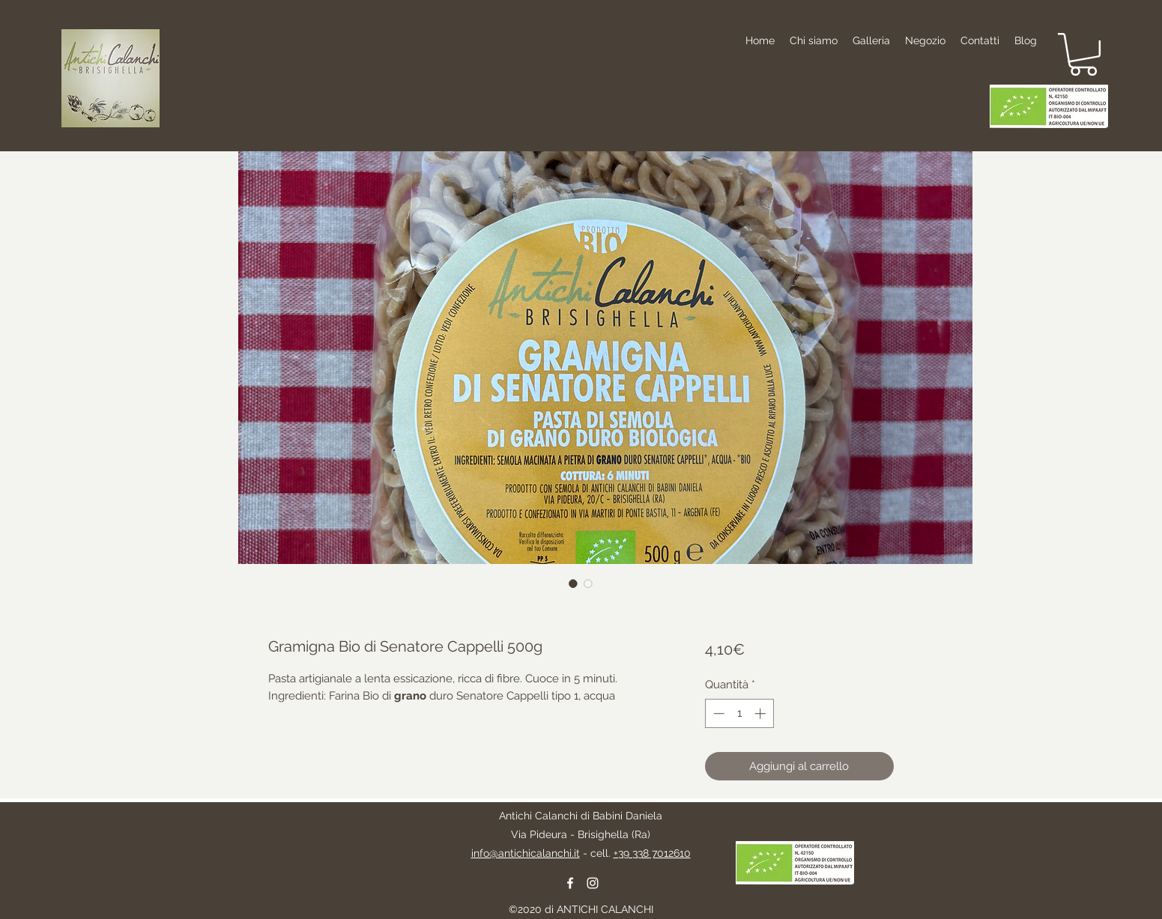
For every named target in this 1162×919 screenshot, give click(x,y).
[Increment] (761, 713)
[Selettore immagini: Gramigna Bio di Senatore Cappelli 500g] (573, 583)
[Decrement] (717, 713)
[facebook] (570, 883)
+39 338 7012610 (652, 853)
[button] (1083, 54)
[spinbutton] (739, 713)
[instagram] (592, 883)
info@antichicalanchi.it (525, 853)
